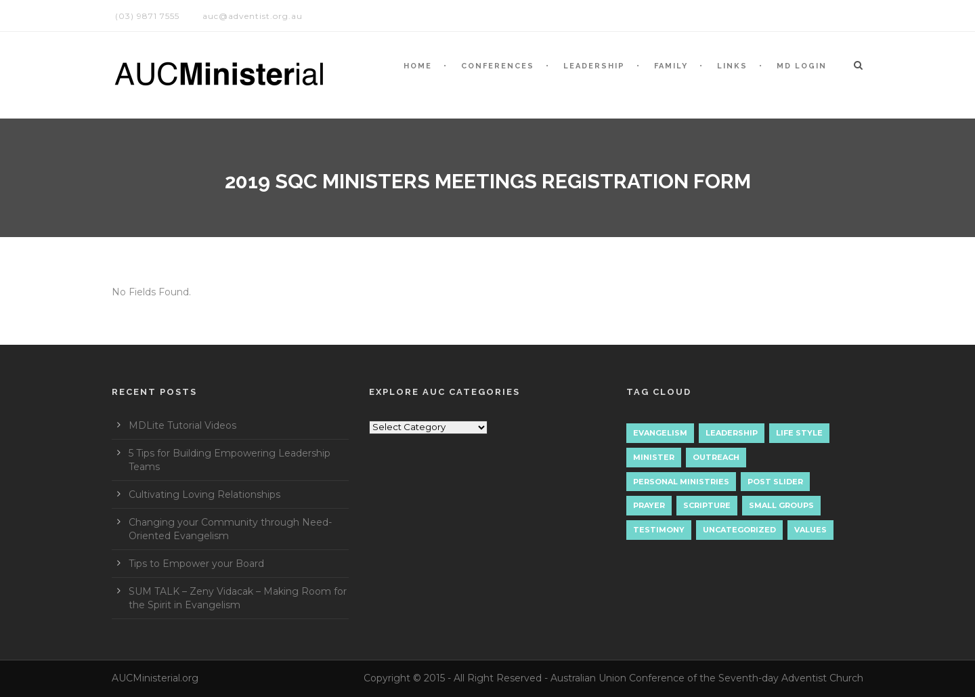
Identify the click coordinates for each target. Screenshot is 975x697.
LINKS (732, 66)
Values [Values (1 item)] (810, 529)
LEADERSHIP (594, 66)
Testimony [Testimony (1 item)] (659, 529)
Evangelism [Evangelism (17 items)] (660, 433)
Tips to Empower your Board (196, 563)
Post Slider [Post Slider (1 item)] (775, 481)
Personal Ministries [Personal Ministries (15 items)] (681, 481)
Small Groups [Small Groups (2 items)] (781, 505)
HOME (418, 66)
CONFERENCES (497, 66)
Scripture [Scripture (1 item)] (707, 505)
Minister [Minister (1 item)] (653, 457)
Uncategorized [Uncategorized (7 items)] (739, 529)
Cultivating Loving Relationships (204, 494)
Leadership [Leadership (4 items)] (732, 433)
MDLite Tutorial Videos (182, 425)
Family (671, 66)
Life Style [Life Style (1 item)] (799, 433)
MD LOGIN (802, 66)
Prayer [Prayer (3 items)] (649, 505)
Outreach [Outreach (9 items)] (716, 457)
